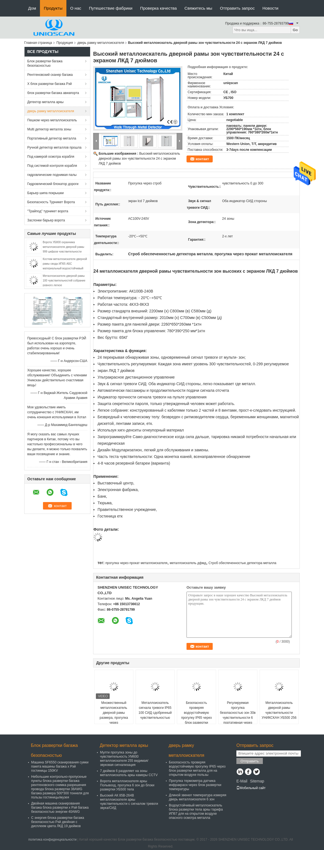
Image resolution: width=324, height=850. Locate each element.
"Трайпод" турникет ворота (47, 211)
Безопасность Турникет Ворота (51, 202)
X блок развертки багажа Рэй (49, 84)
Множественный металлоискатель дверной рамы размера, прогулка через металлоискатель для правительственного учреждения (114, 720)
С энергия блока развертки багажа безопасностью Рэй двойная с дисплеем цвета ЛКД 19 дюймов (57, 822)
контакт (202, 159)
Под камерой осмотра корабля (50, 157)
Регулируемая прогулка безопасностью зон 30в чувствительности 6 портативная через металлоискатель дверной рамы (237, 717)
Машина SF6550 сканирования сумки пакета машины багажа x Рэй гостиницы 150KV (59, 766)
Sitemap (257, 781)
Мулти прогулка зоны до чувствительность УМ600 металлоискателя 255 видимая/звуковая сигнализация (124, 758)
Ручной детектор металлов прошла (54, 147)
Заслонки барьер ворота (46, 220)
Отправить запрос (237, 8)
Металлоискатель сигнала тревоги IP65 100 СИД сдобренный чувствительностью (155, 710)
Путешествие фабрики (111, 8)
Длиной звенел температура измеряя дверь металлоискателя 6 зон (197, 797)
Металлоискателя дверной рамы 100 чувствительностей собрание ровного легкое (64, 280)
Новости (270, 8)
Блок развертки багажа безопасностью (45, 63)
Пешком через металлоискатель (52, 120)
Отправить (250, 761)
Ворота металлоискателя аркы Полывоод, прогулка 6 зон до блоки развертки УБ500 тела (127, 785)
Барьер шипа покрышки (45, 193)
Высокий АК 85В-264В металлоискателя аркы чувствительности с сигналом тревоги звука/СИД (129, 801)
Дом (32, 8)
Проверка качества (158, 8)
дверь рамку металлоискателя (100, 43)
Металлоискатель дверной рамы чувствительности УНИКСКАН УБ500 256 (279, 710)
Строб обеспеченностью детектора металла (242, 563)
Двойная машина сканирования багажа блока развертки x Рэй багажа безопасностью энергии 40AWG (60, 807)
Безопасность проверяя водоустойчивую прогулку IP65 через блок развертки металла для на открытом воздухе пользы (196, 720)
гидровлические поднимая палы (52, 175)
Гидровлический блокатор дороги (53, 184)
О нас (75, 8)
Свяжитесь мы (198, 8)
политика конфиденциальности (52, 839)
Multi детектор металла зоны (49, 129)
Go (295, 30)
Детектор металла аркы (45, 102)
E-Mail (241, 781)
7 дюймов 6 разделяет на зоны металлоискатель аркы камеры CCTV (129, 773)
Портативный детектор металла (51, 138)
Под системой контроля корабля (52, 166)
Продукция (64, 43)
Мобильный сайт (251, 788)
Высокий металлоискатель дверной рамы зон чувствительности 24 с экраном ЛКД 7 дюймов (139, 158)
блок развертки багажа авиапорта (53, 93)
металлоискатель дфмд (188, 563)
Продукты (53, 8)
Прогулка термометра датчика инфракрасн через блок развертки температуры (195, 785)
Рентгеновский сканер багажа (50, 75)
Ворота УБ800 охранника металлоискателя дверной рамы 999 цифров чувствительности (63, 247)
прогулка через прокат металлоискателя (136, 563)
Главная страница (38, 43)
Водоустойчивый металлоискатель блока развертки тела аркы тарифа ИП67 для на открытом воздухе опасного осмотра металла (196, 811)
